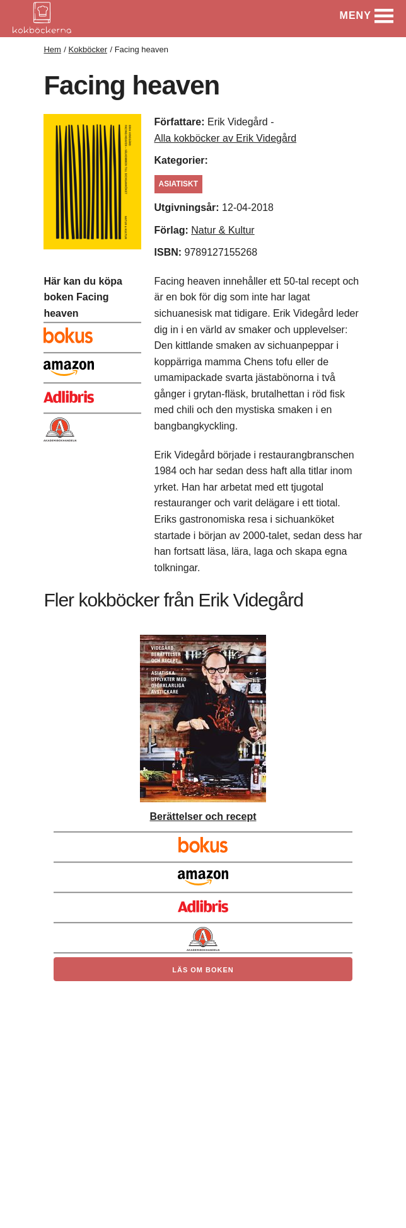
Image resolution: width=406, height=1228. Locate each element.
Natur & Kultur (222, 230)
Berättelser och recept (203, 816)
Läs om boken (203, 970)
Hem (52, 49)
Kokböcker (88, 49)
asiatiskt (178, 183)
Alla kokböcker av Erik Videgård (225, 138)
